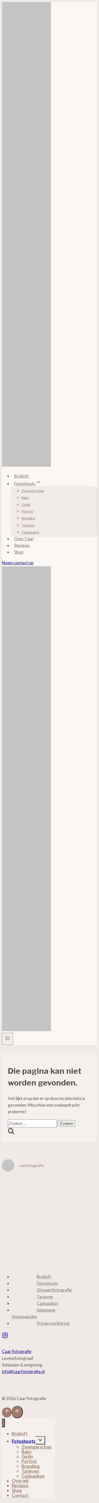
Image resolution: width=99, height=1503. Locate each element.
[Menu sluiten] (3, 1423)
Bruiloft (21, 476)
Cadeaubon (30, 532)
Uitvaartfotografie (54, 1289)
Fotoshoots (47, 1283)
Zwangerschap (33, 491)
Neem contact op (17, 562)
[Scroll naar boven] (7, 1412)
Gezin (26, 504)
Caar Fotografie (16, 1351)
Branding (28, 518)
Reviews (22, 545)
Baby (25, 497)
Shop (18, 552)
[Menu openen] (7, 1039)
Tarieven (28, 525)
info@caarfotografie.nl (23, 1371)
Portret (27, 511)
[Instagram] (5, 1335)
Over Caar (24, 538)
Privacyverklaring (53, 1323)
